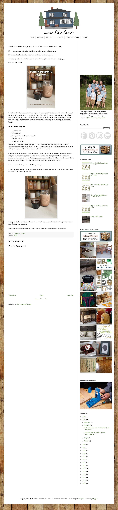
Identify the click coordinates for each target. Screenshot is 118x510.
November (87, 425)
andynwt (81, 499)
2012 (84, 477)
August (86, 438)
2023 (84, 444)
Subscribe (7, 505)
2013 (84, 474)
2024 (84, 419)
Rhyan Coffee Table (96, 216)
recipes (15, 235)
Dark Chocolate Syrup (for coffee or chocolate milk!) (94, 433)
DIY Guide (40, 37)
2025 (84, 417)
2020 (84, 453)
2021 (84, 450)
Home (32, 37)
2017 (84, 462)
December (87, 422)
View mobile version (41, 299)
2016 (84, 465)
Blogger (94, 499)
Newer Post (12, 295)
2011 (84, 480)
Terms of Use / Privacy (72, 37)
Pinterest (84, 37)
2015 (84, 468)
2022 (84, 447)
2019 (84, 456)
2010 (84, 483)
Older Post (70, 295)
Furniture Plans (50, 37)
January (86, 441)
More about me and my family (96, 118)
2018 (84, 459)
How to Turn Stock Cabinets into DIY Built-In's (99, 196)
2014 (84, 471)
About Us (60, 37)
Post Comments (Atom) (24, 304)
